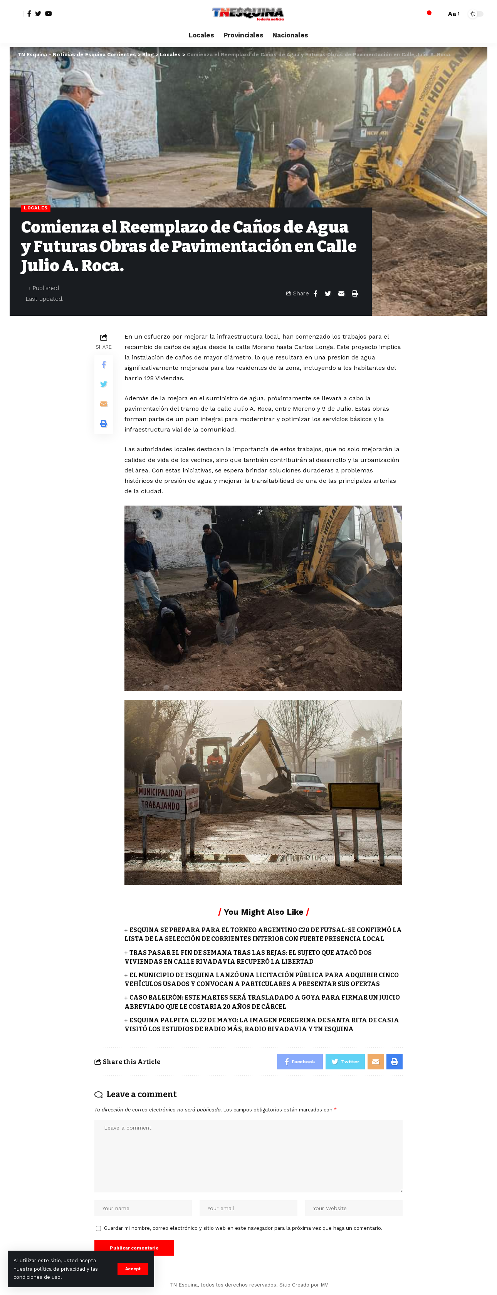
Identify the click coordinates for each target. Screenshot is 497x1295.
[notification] (427, 14)
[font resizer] (453, 13)
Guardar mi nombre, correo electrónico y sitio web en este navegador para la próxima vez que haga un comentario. (243, 1228)
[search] (438, 14)
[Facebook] (29, 13)
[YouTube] (48, 13)
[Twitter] (38, 13)
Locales (36, 208)
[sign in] (17, 14)
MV (324, 1285)
